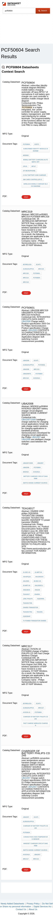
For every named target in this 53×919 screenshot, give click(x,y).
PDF (26, 197)
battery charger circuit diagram (35, 477)
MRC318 (26, 282)
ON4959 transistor (30, 607)
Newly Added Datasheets (12, 904)
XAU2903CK (39, 576)
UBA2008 (26, 321)
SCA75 (38, 264)
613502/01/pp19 (28, 269)
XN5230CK (26, 590)
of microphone (29, 170)
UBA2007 (36, 437)
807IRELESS (27, 264)
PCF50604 (26, 144)
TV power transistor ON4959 (34, 620)
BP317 (34, 166)
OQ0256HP (26, 616)
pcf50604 (26, 832)
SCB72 (36, 144)
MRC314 (26, 277)
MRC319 (41, 269)
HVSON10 (36, 378)
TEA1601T (26, 594)
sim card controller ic (32, 179)
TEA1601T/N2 (27, 612)
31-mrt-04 (38, 572)
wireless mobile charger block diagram (35, 185)
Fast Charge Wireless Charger (35, 724)
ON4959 (37, 594)
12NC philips (28, 598)
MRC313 (36, 859)
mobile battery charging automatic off (35, 161)
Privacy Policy (33, 904)
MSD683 (26, 155)
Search (42, 11)
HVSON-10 (26, 712)
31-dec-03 (26, 572)
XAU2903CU (39, 585)
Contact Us (21, 909)
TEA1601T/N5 (27, 603)
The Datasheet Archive (11, 4)
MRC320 (26, 273)
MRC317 (41, 708)
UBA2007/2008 (29, 420)
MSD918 (26, 472)
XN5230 (37, 590)
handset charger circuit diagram (35, 844)
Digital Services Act (42, 906)
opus (25, 166)
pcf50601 (36, 273)
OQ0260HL (40, 598)
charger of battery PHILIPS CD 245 (35, 718)
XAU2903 (26, 581)
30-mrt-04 (26, 585)
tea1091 (40, 612)
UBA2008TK (27, 373)
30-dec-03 (37, 581)
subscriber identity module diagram (35, 150)
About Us (33, 909)
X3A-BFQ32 (27, 576)
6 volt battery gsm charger (34, 175)
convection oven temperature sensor (35, 838)
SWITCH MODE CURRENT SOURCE (35, 483)
